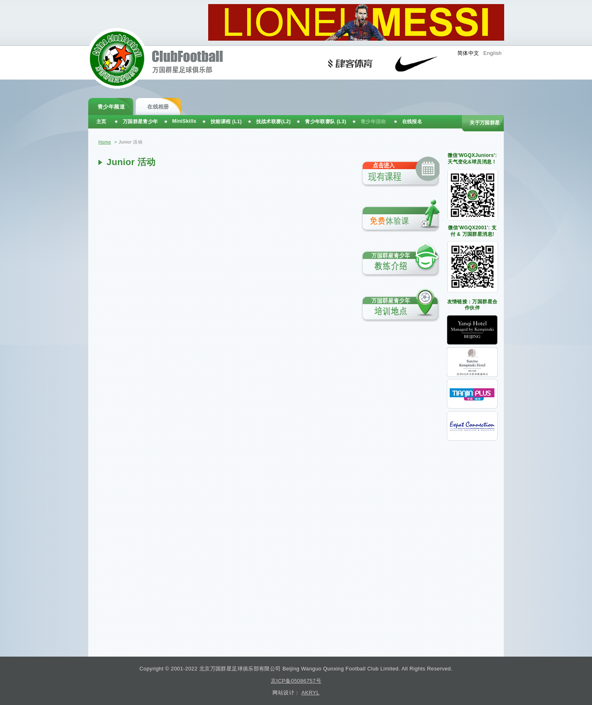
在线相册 (158, 107)
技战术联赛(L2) (273, 121)
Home (104, 141)
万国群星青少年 (140, 121)
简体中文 (468, 53)
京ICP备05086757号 (296, 681)
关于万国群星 (485, 123)
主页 (101, 121)
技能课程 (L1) (226, 121)
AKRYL (310, 693)
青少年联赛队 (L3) (325, 121)
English (492, 53)
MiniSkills (184, 121)
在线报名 (412, 121)
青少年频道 (111, 107)
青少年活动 (373, 121)
